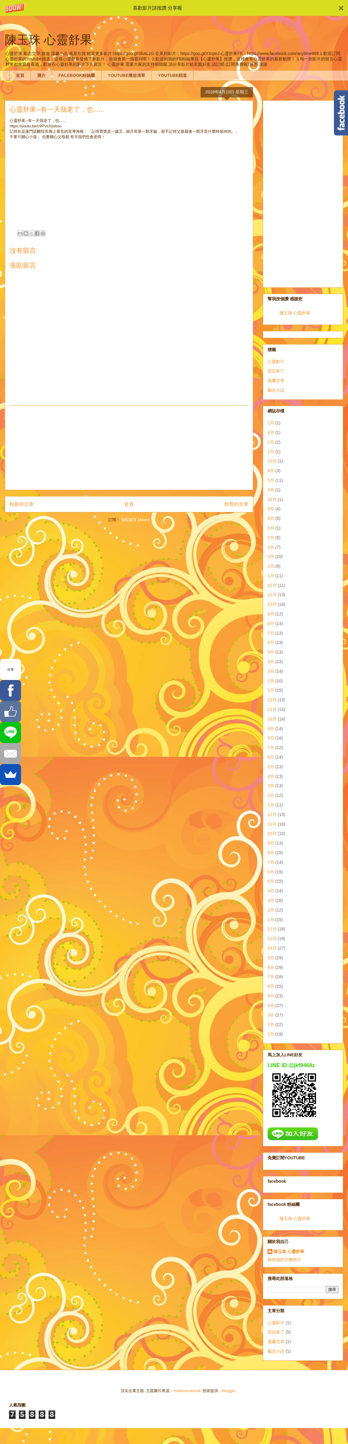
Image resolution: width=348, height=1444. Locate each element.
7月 (271, 633)
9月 (271, 508)
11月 (272, 594)
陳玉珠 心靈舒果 (295, 313)
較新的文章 (22, 504)
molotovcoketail (186, 1390)
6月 (271, 470)
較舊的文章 (236, 504)
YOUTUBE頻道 (172, 75)
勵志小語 (276, 390)
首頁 (20, 75)
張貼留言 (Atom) (135, 519)
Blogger (228, 1390)
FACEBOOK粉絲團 (76, 75)
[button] (174, 8)
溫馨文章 (276, 380)
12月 (272, 585)
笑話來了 (276, 371)
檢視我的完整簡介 (284, 1259)
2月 (271, 422)
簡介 (41, 75)
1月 (271, 451)
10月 (272, 461)
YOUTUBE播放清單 (126, 75)
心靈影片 (276, 361)
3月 (271, 556)
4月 (271, 432)
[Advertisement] (129, 447)
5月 (271, 480)
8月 (271, 518)
